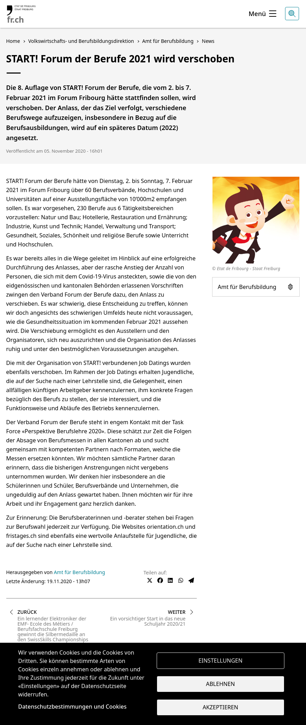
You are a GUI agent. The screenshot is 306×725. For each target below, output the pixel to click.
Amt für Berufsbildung (256, 287)
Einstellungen (220, 660)
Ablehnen (220, 684)
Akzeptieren (220, 707)
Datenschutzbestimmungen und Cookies (72, 706)
